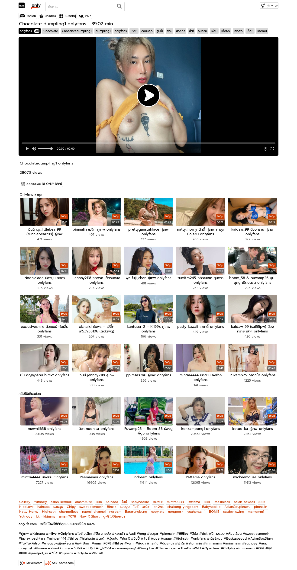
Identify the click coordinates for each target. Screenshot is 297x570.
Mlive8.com (34, 560)
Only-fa (82, 550)
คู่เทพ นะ (272, 5)
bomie (42, 546)
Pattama (194, 499)
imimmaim (214, 541)
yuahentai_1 (196, 509)
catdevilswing (233, 509)
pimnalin (260, 504)
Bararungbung (136, 509)
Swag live (147, 546)
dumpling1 (103, 31)
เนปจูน (90, 546)
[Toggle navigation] (23, 5)
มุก (270, 546)
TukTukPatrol (30, 541)
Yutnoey (40, 499)
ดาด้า (102, 536)
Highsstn (48, 509)
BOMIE (158, 499)
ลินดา (142, 541)
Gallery (24, 499)
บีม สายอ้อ (103, 531)
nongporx (176, 509)
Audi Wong (137, 531)
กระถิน (153, 541)
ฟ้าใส (181, 541)
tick (205, 531)
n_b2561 (104, 546)
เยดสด (238, 31)
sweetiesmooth (91, 504)
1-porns (67, 550)
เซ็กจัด (225, 31)
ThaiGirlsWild (191, 546)
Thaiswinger (167, 546)
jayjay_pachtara (33, 536)
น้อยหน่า (168, 541)
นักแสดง (50, 16)
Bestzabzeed (236, 536)
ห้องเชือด (235, 531)
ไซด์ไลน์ (31, 16)
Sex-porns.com (63, 560)
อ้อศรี (126, 536)
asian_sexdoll (61, 499)
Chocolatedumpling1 (77, 31)
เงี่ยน (214, 31)
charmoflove (68, 509)
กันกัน (78, 546)
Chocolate (50, 31)
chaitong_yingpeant (182, 504)
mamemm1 (256, 509)
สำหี (191, 31)
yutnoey (251, 541)
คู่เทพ (25, 531)
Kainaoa (112, 499)
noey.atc (157, 509)
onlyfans (29, 31)
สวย (169, 31)
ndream (115, 509)
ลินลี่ (146, 536)
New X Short (90, 514)
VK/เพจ (97, 550)
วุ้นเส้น (113, 536)
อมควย (202, 31)
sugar (154, 531)
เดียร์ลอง (216, 536)
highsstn (88, 536)
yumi (130, 541)
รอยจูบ (58, 504)
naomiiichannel (94, 509)
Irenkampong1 (125, 546)
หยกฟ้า (120, 531)
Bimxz (111, 504)
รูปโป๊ (160, 31)
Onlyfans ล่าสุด (31, 194)
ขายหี (134, 31)
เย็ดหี (250, 31)
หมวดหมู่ (70, 16)
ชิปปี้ (137, 536)
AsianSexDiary (261, 536)
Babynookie (140, 499)
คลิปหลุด (147, 31)
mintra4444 (175, 499)
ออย (99, 499)
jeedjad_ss (39, 550)
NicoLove (26, 504)
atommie (195, 541)
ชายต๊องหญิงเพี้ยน (57, 541)
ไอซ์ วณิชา (84, 531)
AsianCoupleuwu (237, 504)
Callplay (229, 546)
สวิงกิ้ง (180, 31)
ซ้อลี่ (261, 546)
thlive (74, 536)
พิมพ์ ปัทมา (82, 541)
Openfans (212, 546)
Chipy (71, 504)
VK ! (88, 16)
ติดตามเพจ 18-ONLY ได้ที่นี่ (44, 184)
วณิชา (146, 504)
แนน (24, 550)
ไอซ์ (124, 499)
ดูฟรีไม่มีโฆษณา (114, 514)
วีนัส (195, 531)
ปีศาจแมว (218, 531)
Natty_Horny (28, 509)
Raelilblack (222, 499)
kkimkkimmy (45, 514)
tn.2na (159, 504)
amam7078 (83, 499)
